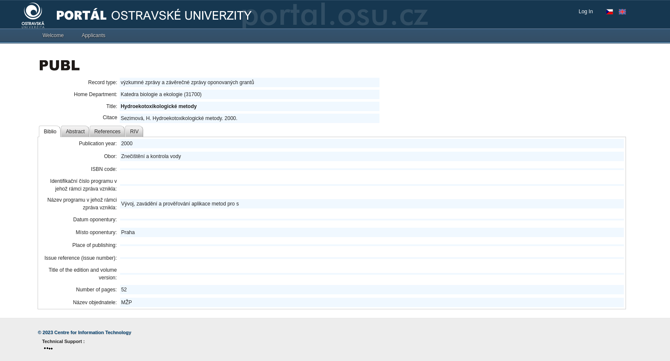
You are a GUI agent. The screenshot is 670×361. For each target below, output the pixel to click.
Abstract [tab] (75, 132)
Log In (586, 12)
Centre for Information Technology (92, 332)
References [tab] (107, 132)
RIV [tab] (134, 132)
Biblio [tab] (50, 132)
